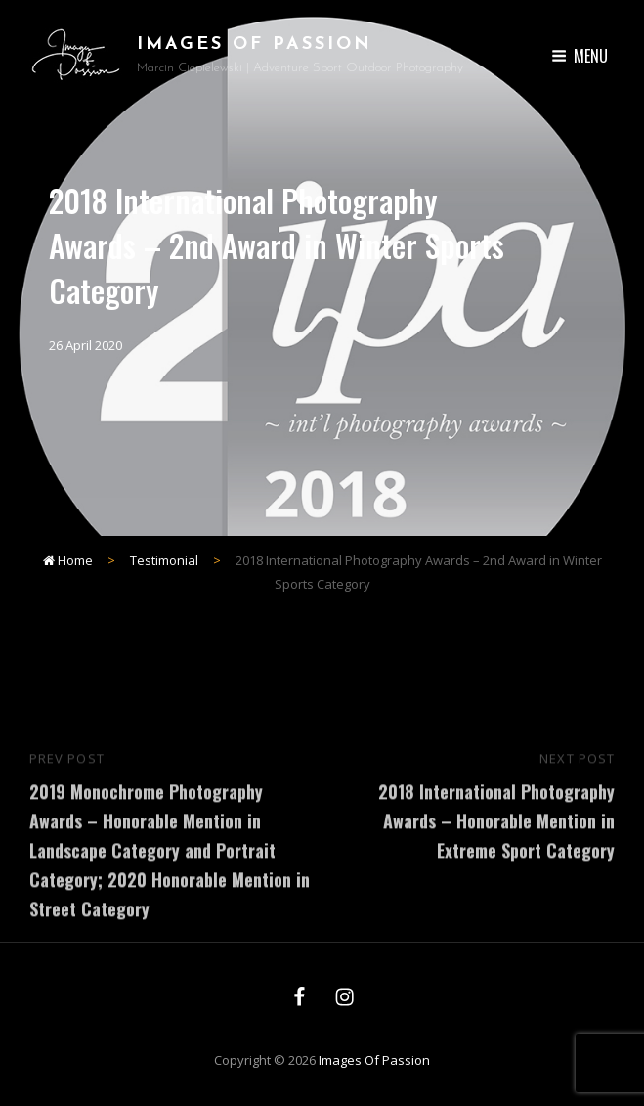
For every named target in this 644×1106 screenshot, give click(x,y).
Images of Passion (254, 44)
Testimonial (164, 560)
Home (68, 560)
